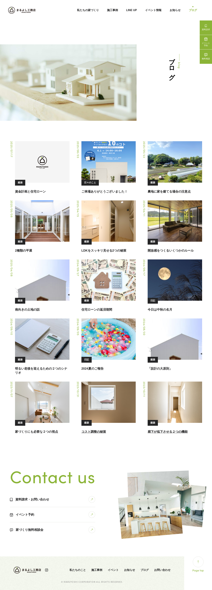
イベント (113, 570)
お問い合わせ (162, 570)
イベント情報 (153, 10)
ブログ (193, 10)
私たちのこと (77, 570)
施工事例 (112, 10)
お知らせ (175, 10)
